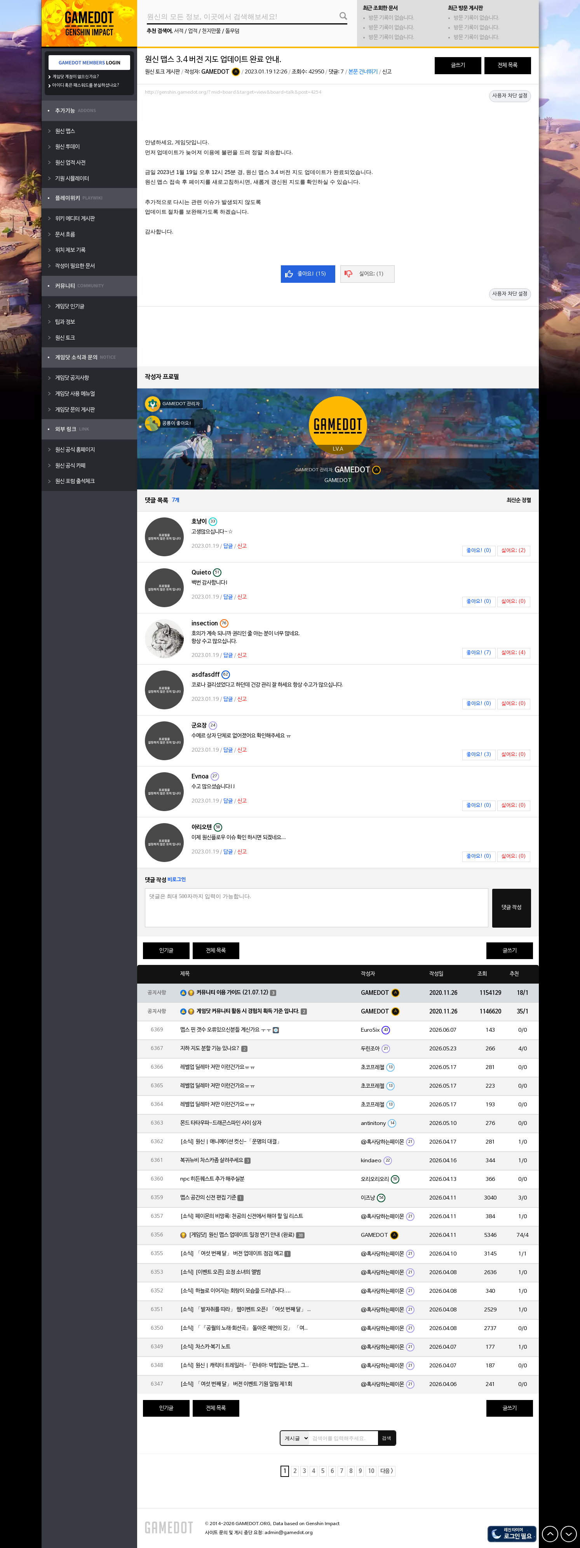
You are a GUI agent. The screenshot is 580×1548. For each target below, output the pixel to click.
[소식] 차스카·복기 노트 (205, 1347)
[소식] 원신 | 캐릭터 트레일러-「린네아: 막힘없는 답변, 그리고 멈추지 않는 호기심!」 (246, 1366)
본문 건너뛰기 (363, 72)
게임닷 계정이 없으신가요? (75, 77)
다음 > (386, 1471)
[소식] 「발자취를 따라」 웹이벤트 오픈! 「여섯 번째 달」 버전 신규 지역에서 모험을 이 (246, 1310)
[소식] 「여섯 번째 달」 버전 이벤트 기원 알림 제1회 (236, 1384)
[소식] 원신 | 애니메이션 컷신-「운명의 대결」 (231, 1142)
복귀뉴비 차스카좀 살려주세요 (211, 1160)
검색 (386, 1438)
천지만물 (211, 31)
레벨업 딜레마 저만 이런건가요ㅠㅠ (217, 1067)
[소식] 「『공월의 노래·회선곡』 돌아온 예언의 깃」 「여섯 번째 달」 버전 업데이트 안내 (246, 1328)
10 (371, 1471)
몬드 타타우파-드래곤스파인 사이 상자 (220, 1123)
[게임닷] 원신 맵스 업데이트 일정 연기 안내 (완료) (242, 1235)
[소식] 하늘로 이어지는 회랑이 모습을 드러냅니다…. (235, 1291)
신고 (387, 72)
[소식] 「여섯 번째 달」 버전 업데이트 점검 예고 (231, 1254)
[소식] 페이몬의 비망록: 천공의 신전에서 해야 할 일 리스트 (241, 1216)
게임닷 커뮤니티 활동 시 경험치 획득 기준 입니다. (248, 1011)
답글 (228, 546)
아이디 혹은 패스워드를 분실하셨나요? (86, 85)
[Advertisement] (338, 119)
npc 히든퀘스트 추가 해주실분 (212, 1179)
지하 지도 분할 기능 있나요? (210, 1049)
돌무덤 (232, 31)
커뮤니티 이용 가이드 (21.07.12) (233, 993)
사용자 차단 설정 (510, 96)
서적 (178, 31)
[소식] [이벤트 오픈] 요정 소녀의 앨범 (220, 1272)
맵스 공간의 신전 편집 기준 (208, 1198)
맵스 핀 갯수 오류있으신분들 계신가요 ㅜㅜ (226, 1030)
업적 (192, 31)
